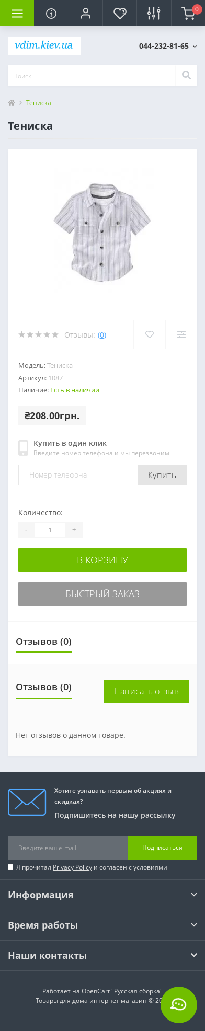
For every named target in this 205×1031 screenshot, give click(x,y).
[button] (85, 13)
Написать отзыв (146, 691)
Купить (162, 475)
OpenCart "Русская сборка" (122, 991)
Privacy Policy (72, 867)
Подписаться (162, 847)
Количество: (40, 512)
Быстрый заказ (102, 593)
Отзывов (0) (44, 641)
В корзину (102, 559)
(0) (102, 335)
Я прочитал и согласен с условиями (91, 867)
